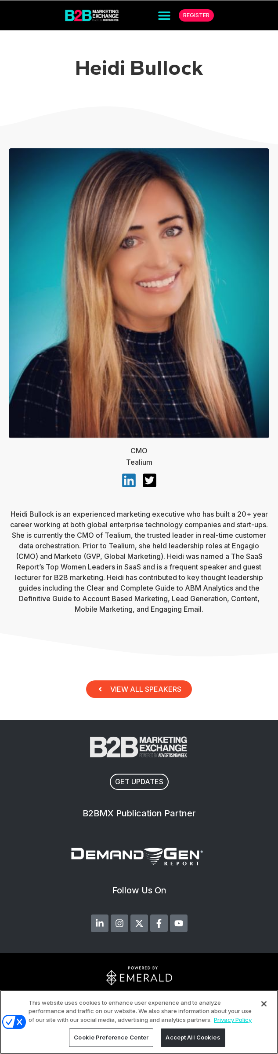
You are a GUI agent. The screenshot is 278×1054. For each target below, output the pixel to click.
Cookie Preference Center (111, 1037)
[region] (139, 1022)
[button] (164, 16)
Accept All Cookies (193, 1037)
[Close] (264, 1004)
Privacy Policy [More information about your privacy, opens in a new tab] (233, 1019)
